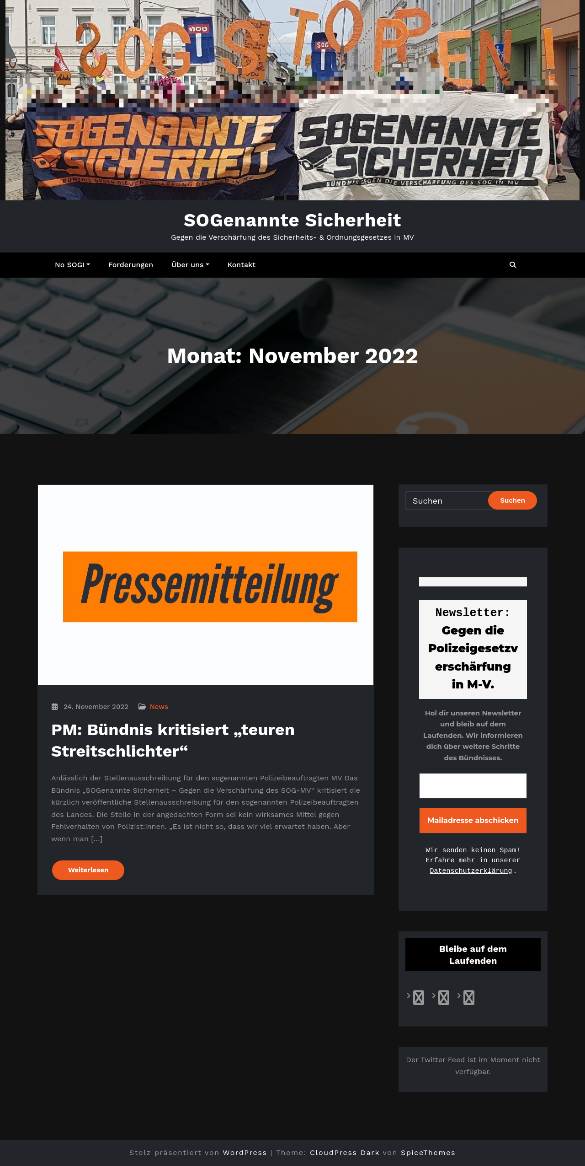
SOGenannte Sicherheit (292, 220)
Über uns (190, 264)
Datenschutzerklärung (471, 871)
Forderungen (130, 264)
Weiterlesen (88, 870)
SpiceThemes (428, 1152)
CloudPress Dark (345, 1152)
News (159, 707)
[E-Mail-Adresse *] (473, 786)
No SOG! (72, 264)
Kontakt (241, 264)
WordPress (245, 1152)
